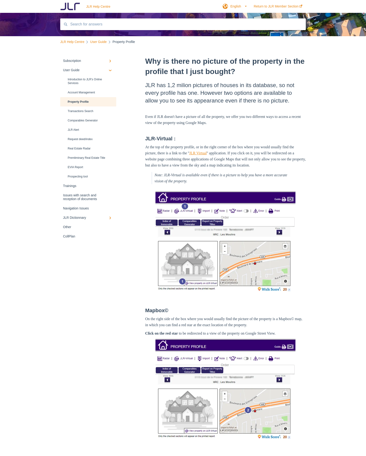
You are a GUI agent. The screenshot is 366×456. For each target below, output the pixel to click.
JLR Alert (73, 129)
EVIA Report (75, 167)
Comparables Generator (83, 120)
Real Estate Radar (79, 148)
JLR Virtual (198, 153)
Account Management (81, 92)
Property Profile (78, 101)
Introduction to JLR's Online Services (85, 81)
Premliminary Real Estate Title (86, 157)
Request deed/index (80, 139)
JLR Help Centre (98, 6)
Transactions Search (80, 111)
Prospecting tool (78, 176)
